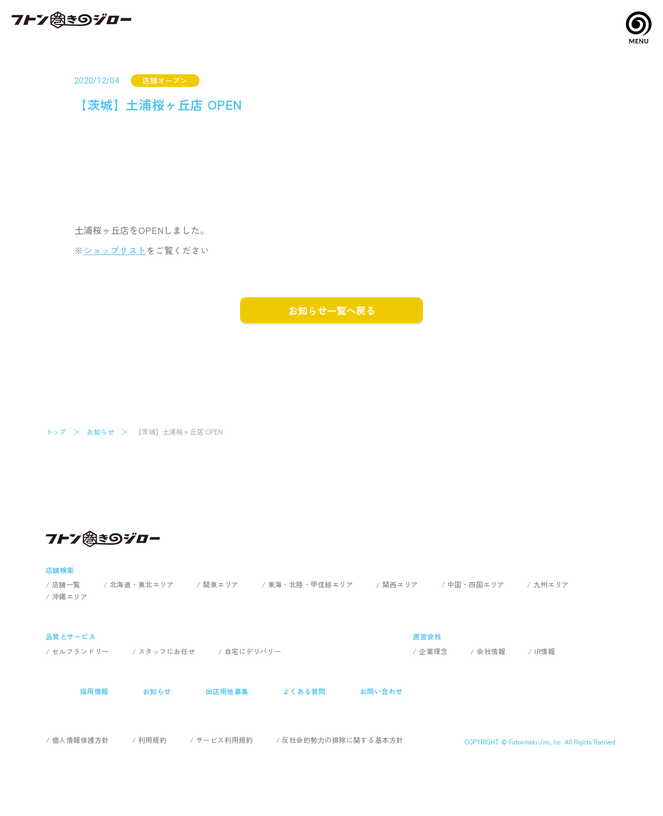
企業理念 (433, 651)
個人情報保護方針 (80, 740)
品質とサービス (70, 636)
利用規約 (152, 740)
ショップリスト (114, 250)
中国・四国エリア (476, 584)
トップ (56, 431)
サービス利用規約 (224, 740)
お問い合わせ (381, 691)
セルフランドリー (80, 651)
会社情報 (491, 651)
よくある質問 (304, 691)
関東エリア (220, 584)
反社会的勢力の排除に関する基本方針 (342, 740)
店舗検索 (60, 570)
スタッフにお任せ (166, 651)
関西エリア (400, 584)
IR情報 (544, 651)
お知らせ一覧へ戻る (332, 310)
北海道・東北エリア (142, 584)
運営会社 (427, 636)
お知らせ (100, 431)
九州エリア (551, 584)
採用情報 (94, 691)
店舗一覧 (66, 584)
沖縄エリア (69, 596)
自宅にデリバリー (253, 651)
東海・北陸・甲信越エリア (311, 584)
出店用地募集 (227, 691)
